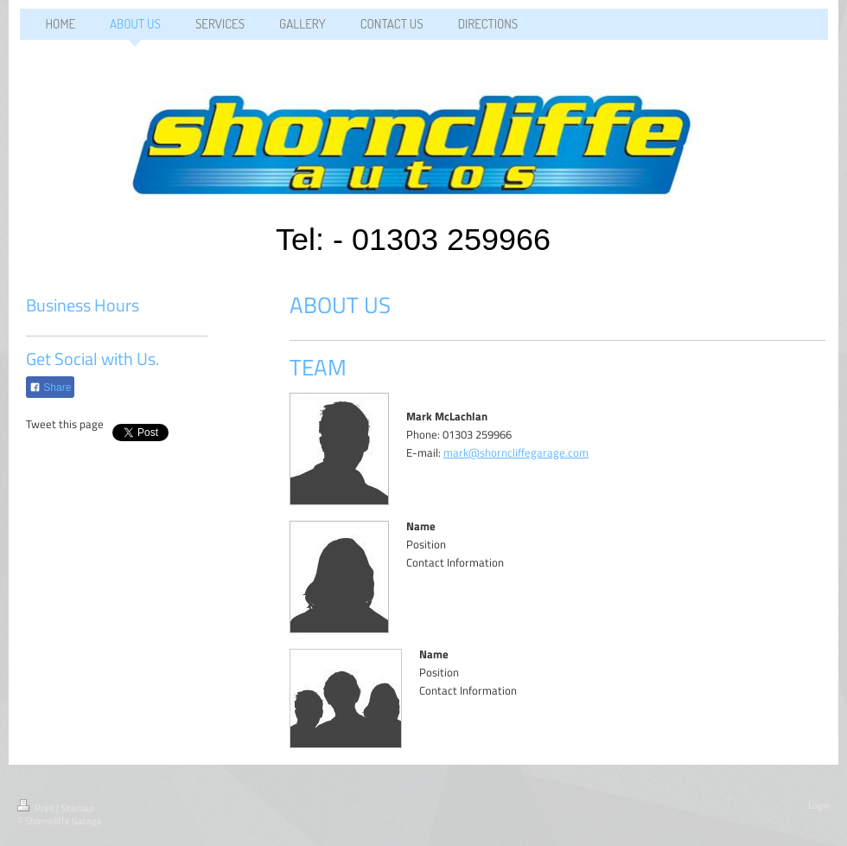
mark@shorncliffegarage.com (516, 452)
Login (819, 805)
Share (50, 387)
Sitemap (77, 808)
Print (36, 808)
